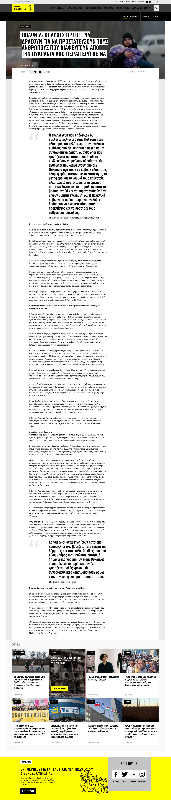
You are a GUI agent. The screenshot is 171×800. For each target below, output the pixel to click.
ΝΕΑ (22, 27)
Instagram (157, 1)
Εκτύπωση (149, 72)
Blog (116, 2)
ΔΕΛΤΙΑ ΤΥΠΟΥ (19, 653)
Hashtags (134, 2)
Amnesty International (23, 8)
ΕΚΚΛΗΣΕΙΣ (55, 653)
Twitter (150, 1)
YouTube (154, 1)
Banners (128, 2)
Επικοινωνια (141, 2)
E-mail (40, 72)
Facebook (146, 1)
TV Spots (122, 2)
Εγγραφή (28, 791)
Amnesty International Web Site (23, 2)
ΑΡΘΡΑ (28, 27)
